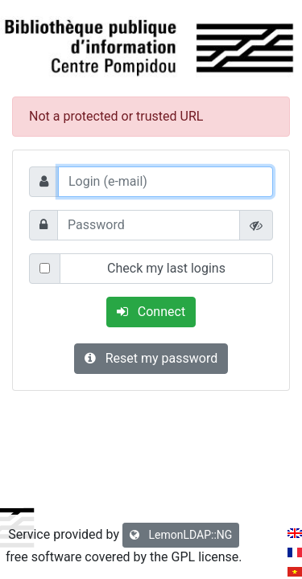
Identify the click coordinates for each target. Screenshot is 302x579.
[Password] (148, 225)
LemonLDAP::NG (181, 534)
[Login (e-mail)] (165, 181)
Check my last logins (166, 268)
